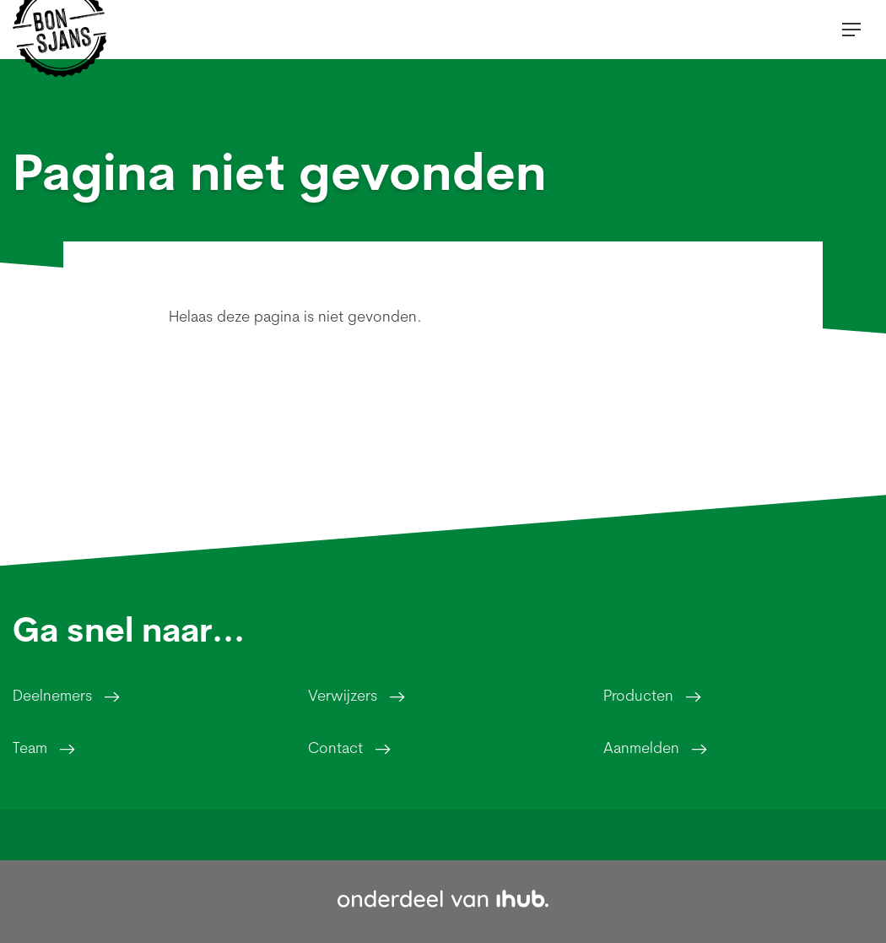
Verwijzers (342, 695)
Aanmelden (641, 747)
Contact (335, 747)
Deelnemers (52, 695)
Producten (638, 695)
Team (30, 747)
